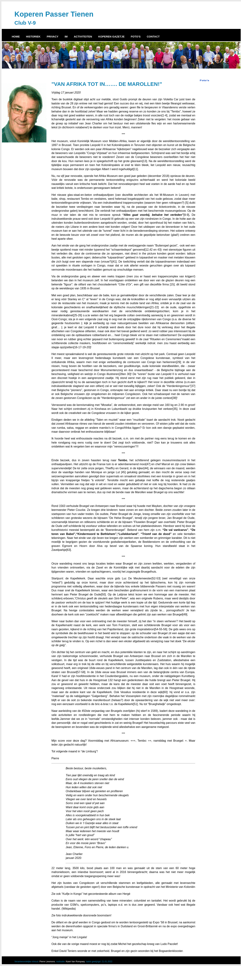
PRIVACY (52, 36)
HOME (16, 36)
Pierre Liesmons (47, 961)
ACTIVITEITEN (83, 36)
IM (66, 36)
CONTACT (153, 36)
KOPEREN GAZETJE (111, 36)
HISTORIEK (33, 36)
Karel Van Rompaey (75, 961)
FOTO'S (136, 36)
